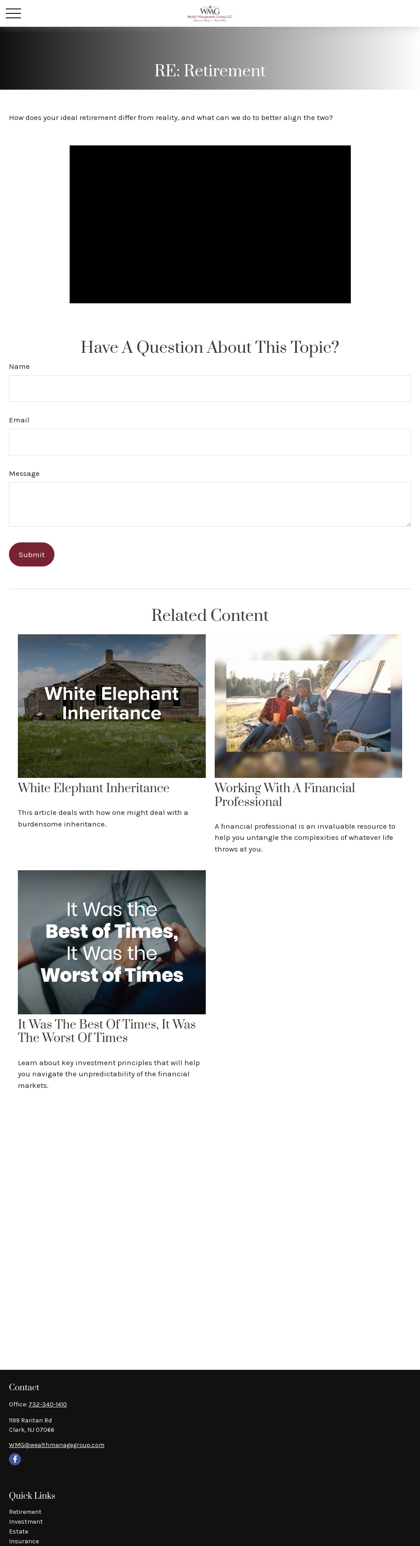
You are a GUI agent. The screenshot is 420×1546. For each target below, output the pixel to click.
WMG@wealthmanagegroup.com (56, 1445)
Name (19, 366)
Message (24, 473)
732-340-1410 (48, 1404)
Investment (26, 1521)
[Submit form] (31, 554)
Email (19, 419)
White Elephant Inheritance (94, 788)
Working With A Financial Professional (285, 795)
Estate (18, 1531)
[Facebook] (15, 1459)
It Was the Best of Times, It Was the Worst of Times (107, 1031)
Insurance (24, 1541)
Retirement (25, 1512)
